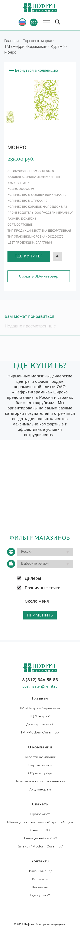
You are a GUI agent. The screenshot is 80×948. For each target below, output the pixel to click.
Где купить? (28, 256)
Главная (11, 40)
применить (40, 615)
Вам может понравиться (29, 316)
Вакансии (40, 887)
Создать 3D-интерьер (38, 276)
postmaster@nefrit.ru (40, 686)
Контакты (40, 879)
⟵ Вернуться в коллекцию (33, 70)
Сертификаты (40, 765)
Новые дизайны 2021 (40, 838)
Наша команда (40, 871)
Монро (10, 52)
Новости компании (40, 757)
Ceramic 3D (40, 830)
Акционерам (40, 789)
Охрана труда (40, 773)
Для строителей (40, 724)
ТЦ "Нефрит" (40, 716)
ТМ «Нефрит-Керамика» (26, 46)
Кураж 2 (58, 46)
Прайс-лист (40, 814)
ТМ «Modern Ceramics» (40, 732)
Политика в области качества (40, 781)
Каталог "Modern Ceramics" (40, 846)
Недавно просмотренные (30, 326)
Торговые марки (37, 40)
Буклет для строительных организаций (40, 822)
